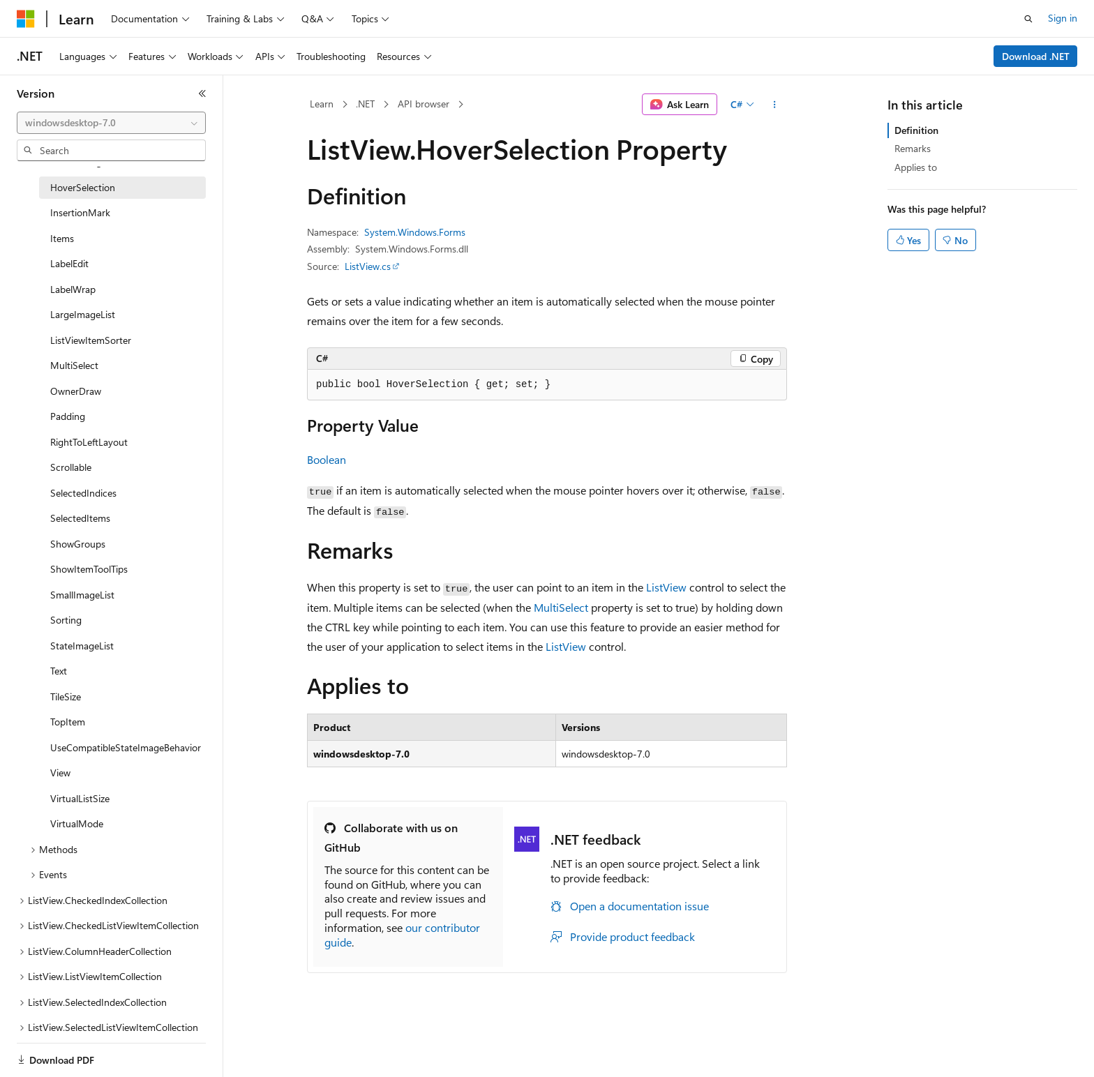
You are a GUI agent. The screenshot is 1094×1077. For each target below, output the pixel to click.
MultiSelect (561, 607)
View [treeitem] (60, 772)
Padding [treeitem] (67, 416)
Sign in (1062, 17)
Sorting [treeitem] (66, 619)
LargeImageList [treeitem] (82, 314)
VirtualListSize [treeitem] (80, 798)
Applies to (915, 167)
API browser (423, 103)
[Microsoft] (26, 19)
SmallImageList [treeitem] (82, 594)
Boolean (326, 459)
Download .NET (1036, 56)
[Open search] (1028, 18)
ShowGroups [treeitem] (77, 543)
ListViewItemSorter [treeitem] (90, 340)
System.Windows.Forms (414, 232)
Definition (916, 130)
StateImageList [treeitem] (82, 645)
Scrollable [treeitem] (70, 467)
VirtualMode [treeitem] (76, 823)
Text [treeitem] (58, 670)
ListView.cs (368, 266)
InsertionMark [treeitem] (80, 212)
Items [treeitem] (62, 238)
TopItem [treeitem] (67, 721)
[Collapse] (202, 93)
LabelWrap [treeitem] (73, 289)
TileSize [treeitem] (65, 696)
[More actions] (775, 104)
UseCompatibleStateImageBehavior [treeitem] (125, 747)
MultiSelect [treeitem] (74, 365)
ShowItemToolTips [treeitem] (89, 568)
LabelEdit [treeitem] (69, 263)
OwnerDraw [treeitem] (75, 391)
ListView (666, 587)
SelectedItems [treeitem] (80, 518)
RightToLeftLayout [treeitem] (89, 442)
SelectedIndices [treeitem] (83, 492)
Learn (322, 103)
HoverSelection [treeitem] (82, 187)
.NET (365, 103)
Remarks (912, 148)
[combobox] (111, 123)
